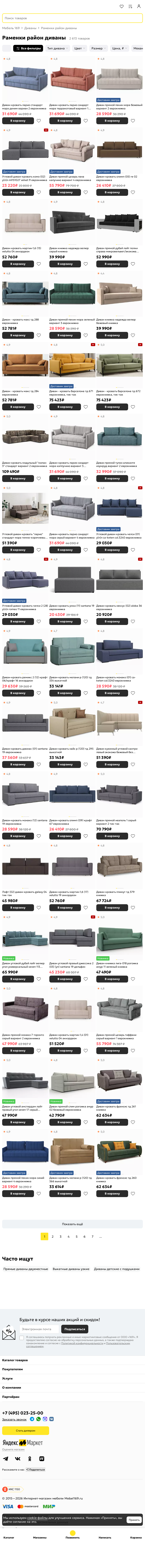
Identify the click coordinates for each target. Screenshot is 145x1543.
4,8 (8, 58)
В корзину (18, 120)
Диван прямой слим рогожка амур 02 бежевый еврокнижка (71, 1108)
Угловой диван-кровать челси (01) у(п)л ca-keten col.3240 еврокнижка (119, 535)
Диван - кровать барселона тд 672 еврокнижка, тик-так (118, 392)
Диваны (30, 28)
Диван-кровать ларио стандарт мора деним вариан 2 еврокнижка (24, 106)
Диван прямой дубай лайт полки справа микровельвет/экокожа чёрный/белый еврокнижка (117, 249)
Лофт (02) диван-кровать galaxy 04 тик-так (24, 893)
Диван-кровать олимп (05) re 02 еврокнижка (116, 178)
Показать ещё (72, 1224)
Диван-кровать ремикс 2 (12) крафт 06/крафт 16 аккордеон (25, 679)
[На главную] (19, 6)
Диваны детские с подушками (117, 1269)
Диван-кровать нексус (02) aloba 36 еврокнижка (119, 607)
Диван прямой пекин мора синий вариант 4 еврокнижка (23, 1179)
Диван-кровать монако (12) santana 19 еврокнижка (24, 822)
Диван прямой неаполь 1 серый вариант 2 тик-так (116, 822)
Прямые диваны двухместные (25, 1269)
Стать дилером (25, 1430)
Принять (134, 1519)
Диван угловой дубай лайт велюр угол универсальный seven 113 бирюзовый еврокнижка (23, 965)
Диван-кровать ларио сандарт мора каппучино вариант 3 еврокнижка (69, 464)
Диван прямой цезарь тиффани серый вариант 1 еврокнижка (116, 1036)
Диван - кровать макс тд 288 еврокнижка (20, 321)
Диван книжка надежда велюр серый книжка (69, 249)
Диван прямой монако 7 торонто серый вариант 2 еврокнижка (23, 1036)
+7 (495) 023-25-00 (22, 1413)
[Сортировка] (6, 48)
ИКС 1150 (14, 1489)
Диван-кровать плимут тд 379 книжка (115, 893)
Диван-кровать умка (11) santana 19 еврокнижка (71, 607)
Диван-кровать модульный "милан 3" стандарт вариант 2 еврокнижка (24, 464)
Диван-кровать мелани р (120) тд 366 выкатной (70, 1179)
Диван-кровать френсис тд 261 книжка (116, 1108)
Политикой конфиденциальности (82, 1343)
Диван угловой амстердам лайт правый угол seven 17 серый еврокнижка (22, 1108)
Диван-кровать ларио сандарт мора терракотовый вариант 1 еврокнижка (69, 106)
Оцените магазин (13, 1449)
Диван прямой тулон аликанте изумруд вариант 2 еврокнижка (116, 464)
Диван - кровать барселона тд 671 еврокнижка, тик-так (71, 392)
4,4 (102, 273)
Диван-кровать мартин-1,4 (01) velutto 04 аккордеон (68, 1036)
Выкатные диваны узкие (71, 1269)
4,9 (8, 130)
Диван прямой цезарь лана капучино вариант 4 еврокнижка (70, 178)
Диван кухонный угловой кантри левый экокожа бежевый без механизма (116, 750)
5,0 (103, 344)
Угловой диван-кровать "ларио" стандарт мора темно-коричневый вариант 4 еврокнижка (24, 535)
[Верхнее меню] (6, 6)
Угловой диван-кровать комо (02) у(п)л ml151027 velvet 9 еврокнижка (24, 178)
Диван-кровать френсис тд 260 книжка (116, 1179)
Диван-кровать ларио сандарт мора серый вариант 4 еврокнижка (72, 535)
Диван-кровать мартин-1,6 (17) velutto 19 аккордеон (68, 893)
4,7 (55, 631)
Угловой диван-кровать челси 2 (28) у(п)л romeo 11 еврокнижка (25, 607)
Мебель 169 (11, 28)
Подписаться (74, 1329)
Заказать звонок (14, 1419)
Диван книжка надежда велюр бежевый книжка (116, 321)
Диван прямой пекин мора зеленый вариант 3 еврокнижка (72, 321)
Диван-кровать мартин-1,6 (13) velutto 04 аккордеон (21, 249)
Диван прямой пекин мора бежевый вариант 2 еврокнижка (119, 106)
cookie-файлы (37, 1518)
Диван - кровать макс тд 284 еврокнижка (20, 392)
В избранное (38, 120)
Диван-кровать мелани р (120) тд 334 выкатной (70, 679)
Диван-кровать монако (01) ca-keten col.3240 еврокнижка (116, 679)
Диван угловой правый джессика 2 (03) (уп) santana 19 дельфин (71, 965)
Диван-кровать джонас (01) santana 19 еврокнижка (25, 750)
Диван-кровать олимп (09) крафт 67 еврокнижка (70, 822)
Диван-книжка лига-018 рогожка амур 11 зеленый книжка (117, 965)
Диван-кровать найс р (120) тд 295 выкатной (71, 750)
